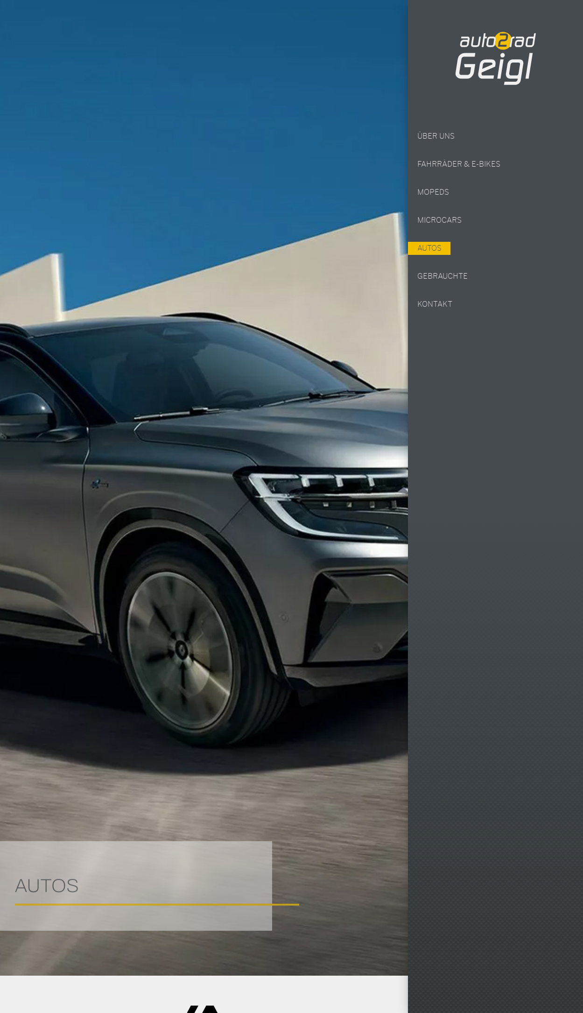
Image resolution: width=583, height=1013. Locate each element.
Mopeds (433, 192)
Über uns (436, 136)
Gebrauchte (442, 276)
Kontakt (434, 304)
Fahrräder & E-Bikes (458, 164)
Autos (429, 248)
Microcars (439, 220)
